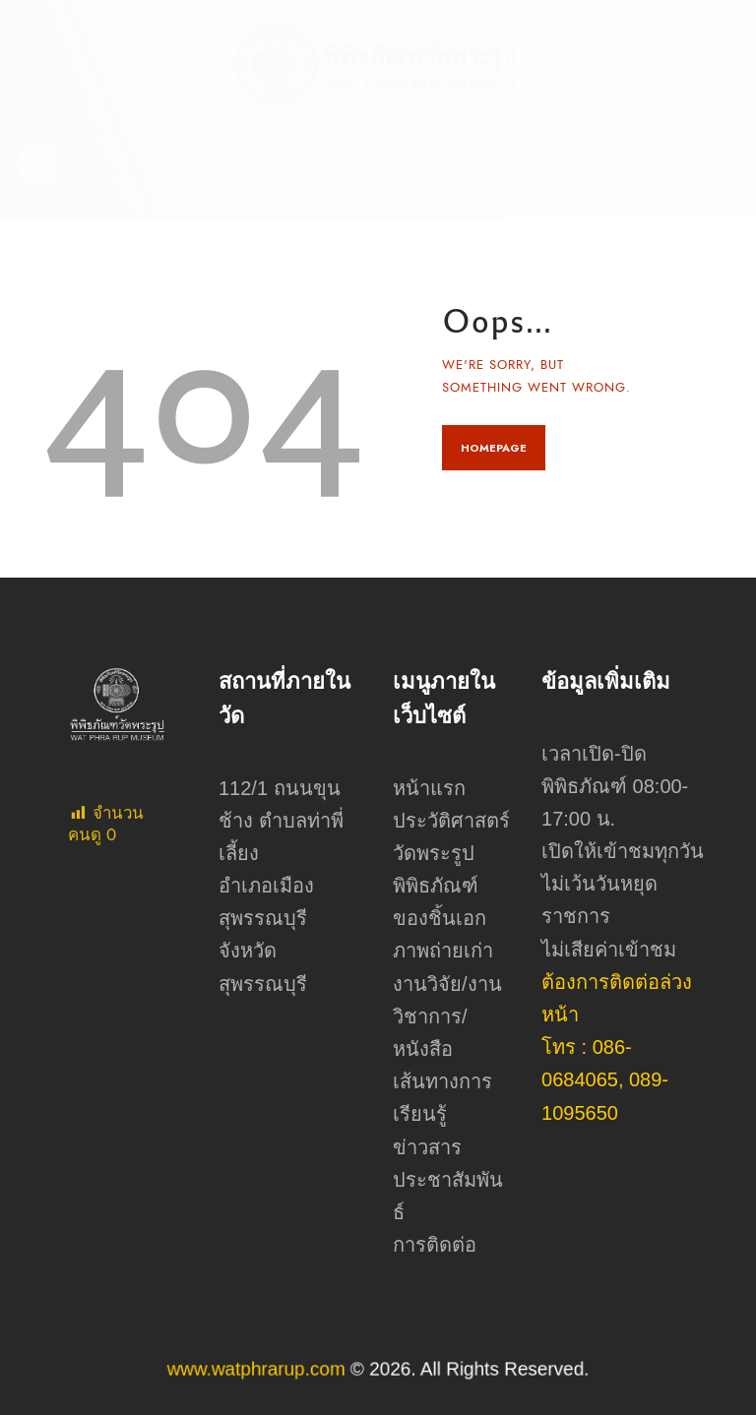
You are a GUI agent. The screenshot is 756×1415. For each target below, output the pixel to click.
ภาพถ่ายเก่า (443, 950)
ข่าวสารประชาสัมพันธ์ (448, 1180)
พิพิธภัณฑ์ (435, 885)
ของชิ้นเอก (439, 918)
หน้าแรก (429, 788)
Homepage (494, 448)
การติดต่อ (434, 1245)
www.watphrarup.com (293, 1369)
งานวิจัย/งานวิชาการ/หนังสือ (447, 1016)
